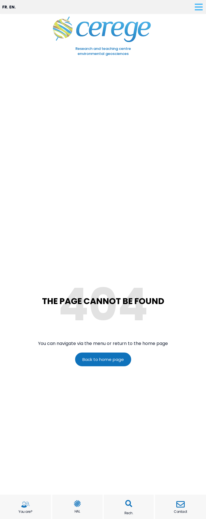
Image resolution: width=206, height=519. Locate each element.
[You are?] (25, 504)
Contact (180, 511)
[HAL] (77, 503)
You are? (25, 511)
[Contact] (180, 504)
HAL (77, 511)
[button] (128, 503)
